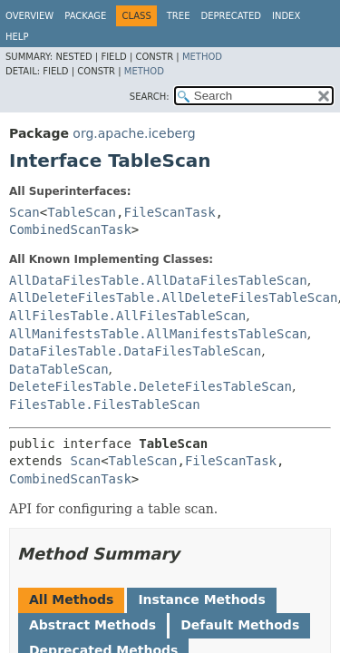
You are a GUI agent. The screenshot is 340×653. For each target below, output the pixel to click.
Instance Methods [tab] (201, 599)
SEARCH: (150, 97)
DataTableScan (59, 369)
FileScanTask (169, 212)
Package (85, 16)
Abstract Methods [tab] (92, 625)
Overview (29, 16)
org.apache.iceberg (134, 133)
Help (16, 37)
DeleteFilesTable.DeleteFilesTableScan (150, 386)
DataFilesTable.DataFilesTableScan (135, 351)
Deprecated (230, 16)
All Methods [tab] (71, 599)
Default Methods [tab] (239, 625)
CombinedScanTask (70, 229)
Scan (24, 212)
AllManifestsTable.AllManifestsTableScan (158, 333)
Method (202, 57)
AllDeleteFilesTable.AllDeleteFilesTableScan (173, 297)
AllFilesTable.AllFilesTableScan (127, 315)
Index (286, 16)
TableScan (81, 212)
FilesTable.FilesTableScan (104, 404)
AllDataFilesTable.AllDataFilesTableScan (158, 280)
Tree (178, 16)
